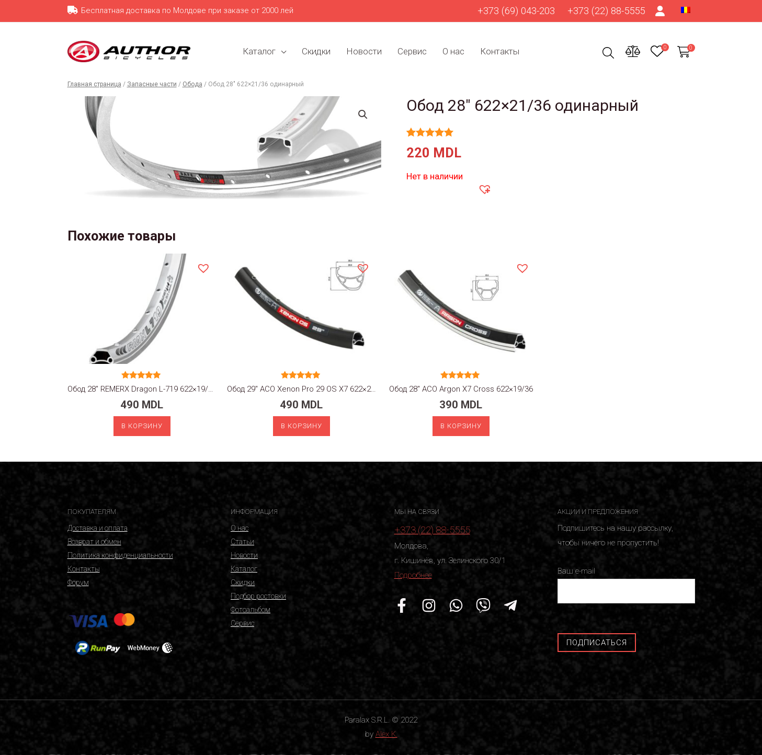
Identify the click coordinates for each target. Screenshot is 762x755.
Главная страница (94, 84)
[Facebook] (401, 605)
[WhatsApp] (456, 605)
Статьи (242, 541)
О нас (453, 51)
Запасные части (152, 84)
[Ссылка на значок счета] (660, 11)
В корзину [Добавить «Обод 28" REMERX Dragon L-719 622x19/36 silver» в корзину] (142, 426)
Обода (192, 84)
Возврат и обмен (94, 541)
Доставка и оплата (97, 528)
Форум (78, 582)
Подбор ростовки (258, 596)
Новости (364, 51)
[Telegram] (510, 605)
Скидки (316, 51)
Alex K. (386, 734)
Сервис (412, 51)
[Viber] (483, 605)
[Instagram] (429, 605)
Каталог (259, 51)
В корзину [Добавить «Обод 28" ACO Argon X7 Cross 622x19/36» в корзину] (461, 426)
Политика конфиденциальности (120, 555)
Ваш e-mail (626, 584)
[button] (484, 188)
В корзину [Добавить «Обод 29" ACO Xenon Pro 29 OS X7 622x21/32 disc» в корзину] (301, 426)
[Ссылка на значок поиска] (608, 52)
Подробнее (413, 575)
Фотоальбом (250, 609)
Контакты (499, 51)
